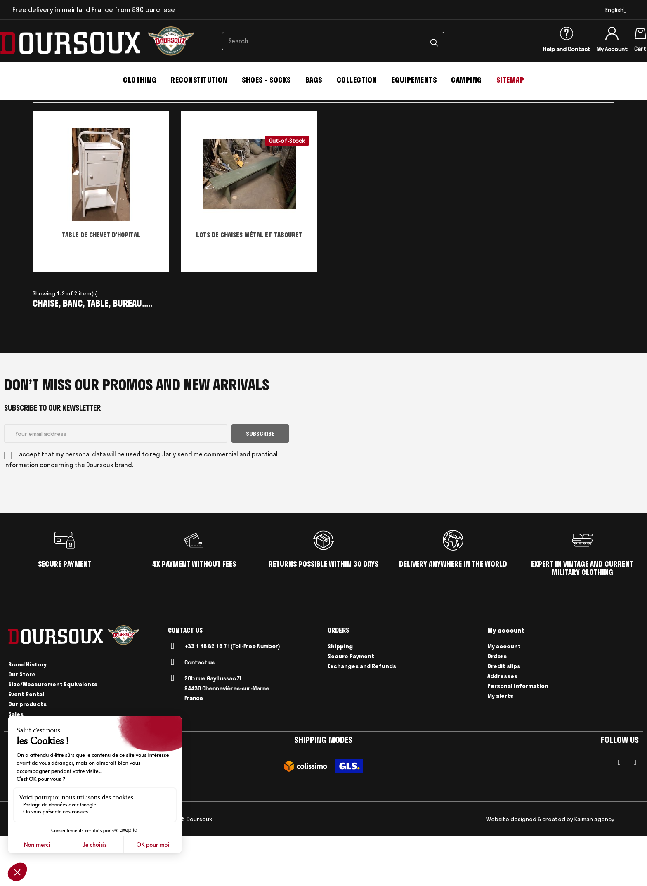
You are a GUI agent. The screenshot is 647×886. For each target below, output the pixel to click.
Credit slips (503, 716)
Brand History (27, 714)
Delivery (98, 868)
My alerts (500, 745)
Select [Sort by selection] (573, 139)
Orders (497, 706)
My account (504, 696)
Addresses (502, 726)
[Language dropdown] (616, 10)
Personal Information (517, 736)
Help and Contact (566, 49)
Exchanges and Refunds (362, 716)
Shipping (340, 696)
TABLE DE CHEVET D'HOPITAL (100, 284)
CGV (37, 868)
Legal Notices (65, 868)
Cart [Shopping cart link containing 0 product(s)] (640, 48)
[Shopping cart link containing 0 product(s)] (640, 32)
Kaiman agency (594, 868)
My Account (612, 49)
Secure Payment (351, 706)
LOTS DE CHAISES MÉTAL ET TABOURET (249, 284)
